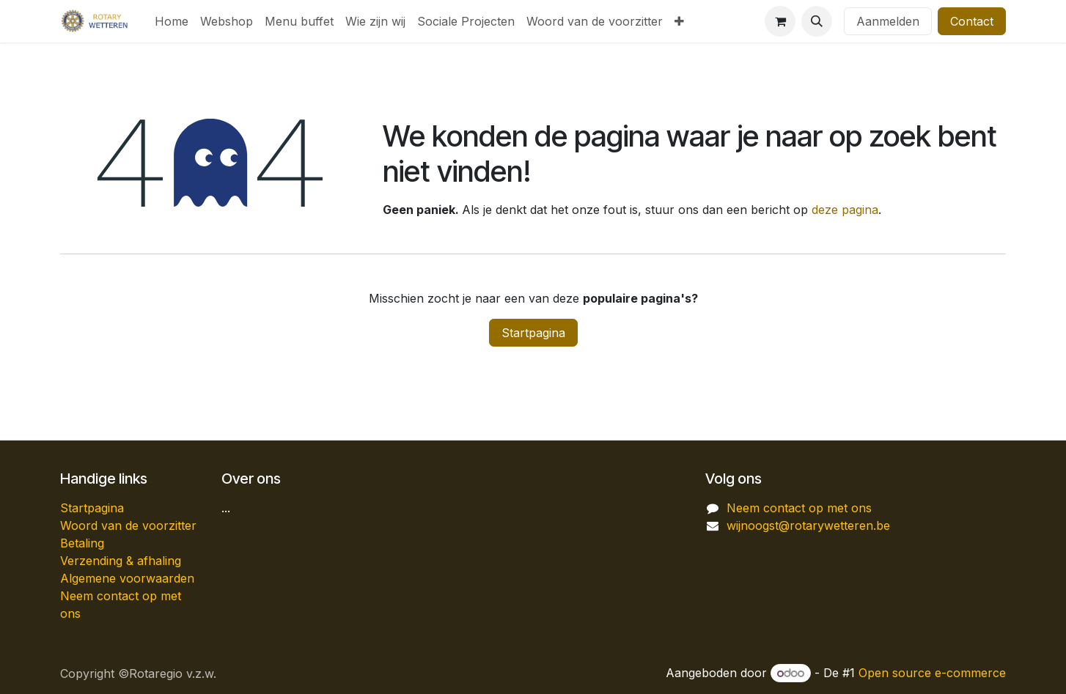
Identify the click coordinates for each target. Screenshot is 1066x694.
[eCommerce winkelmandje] (780, 21)
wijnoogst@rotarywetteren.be (808, 525)
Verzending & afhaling (120, 560)
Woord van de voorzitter (128, 525)
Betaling (82, 543)
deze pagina (845, 209)
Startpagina (533, 332)
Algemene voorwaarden (127, 578)
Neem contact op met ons (799, 508)
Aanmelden (887, 21)
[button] (816, 21)
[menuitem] (171, 21)
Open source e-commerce (932, 672)
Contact (971, 21)
